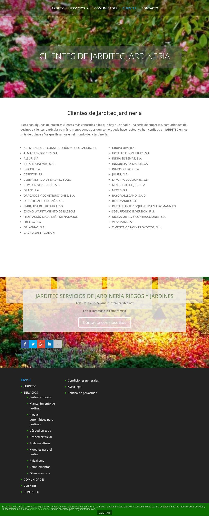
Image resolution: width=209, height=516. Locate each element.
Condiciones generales (83, 380)
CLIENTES (129, 8)
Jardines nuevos (40, 397)
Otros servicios (40, 473)
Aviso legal (75, 387)
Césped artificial (41, 437)
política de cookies (39, 509)
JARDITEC (57, 8)
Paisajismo (37, 460)
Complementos (40, 467)
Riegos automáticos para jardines (41, 419)
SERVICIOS (77, 8)
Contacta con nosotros (104, 322)
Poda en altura (40, 443)
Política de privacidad (82, 393)
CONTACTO (149, 8)
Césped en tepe (40, 430)
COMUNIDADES (105, 8)
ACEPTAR (104, 513)
